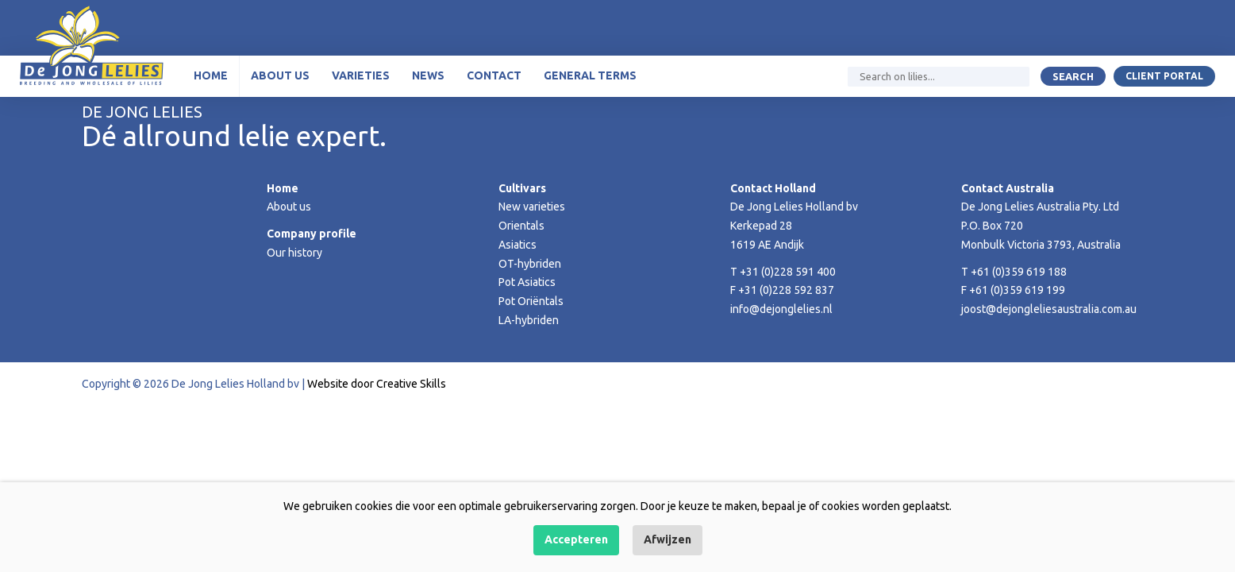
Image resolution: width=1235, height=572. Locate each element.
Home (211, 75)
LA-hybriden (528, 320)
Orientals (521, 225)
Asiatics (517, 244)
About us (280, 75)
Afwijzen (667, 539)
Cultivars (522, 188)
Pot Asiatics (527, 282)
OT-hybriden (529, 263)
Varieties (361, 75)
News (428, 75)
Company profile (311, 233)
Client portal (1164, 76)
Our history (294, 252)
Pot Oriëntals (531, 301)
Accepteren (576, 539)
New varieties (531, 206)
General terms (590, 75)
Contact (494, 75)
